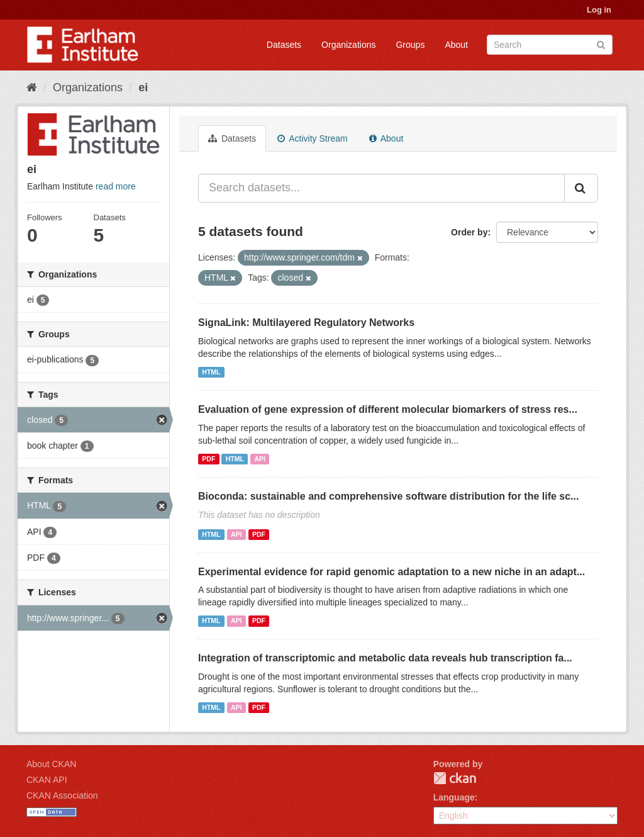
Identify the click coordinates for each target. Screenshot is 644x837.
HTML (211, 372)
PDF (208, 459)
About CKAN (51, 764)
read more (116, 186)
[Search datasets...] (381, 188)
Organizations (348, 45)
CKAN (454, 778)
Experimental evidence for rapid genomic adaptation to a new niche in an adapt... (391, 571)
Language (454, 797)
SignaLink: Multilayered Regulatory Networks (306, 322)
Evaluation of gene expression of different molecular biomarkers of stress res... (387, 409)
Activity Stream (312, 138)
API (259, 459)
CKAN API (46, 780)
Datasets (284, 45)
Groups (410, 45)
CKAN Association (62, 795)
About (456, 45)
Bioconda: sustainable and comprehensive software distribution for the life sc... (388, 496)
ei (143, 87)
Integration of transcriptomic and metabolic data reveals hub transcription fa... (385, 658)
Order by (469, 232)
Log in (599, 9)
